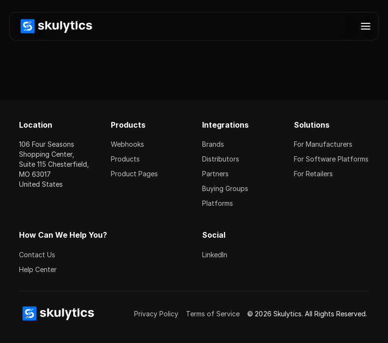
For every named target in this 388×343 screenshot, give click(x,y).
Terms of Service (213, 314)
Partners (215, 174)
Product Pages (134, 174)
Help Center (38, 269)
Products (125, 159)
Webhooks (127, 144)
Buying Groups (225, 188)
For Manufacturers (323, 144)
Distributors (220, 159)
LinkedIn (214, 255)
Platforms (217, 203)
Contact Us (37, 255)
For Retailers (313, 174)
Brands (213, 144)
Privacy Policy (156, 314)
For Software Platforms (331, 159)
